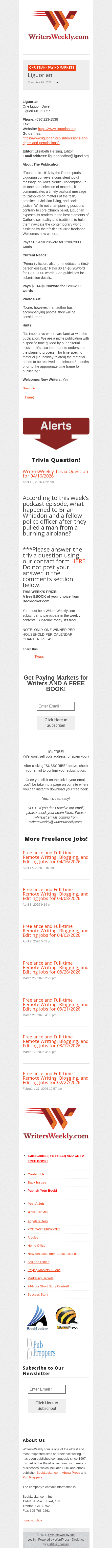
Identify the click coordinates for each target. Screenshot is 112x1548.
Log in (31, 1539)
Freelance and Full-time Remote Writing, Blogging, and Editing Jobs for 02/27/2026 (56, 1077)
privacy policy (32, 1520)
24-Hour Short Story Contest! (48, 1286)
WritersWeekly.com (61, 1535)
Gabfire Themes (58, 1544)
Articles (33, 1237)
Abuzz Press (71, 1472)
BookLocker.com (48, 1472)
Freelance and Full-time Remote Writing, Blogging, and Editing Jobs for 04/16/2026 (56, 857)
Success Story (38, 1294)
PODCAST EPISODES (44, 1229)
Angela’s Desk (38, 1221)
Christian (37, 67)
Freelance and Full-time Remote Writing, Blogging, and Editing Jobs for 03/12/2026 (56, 1041)
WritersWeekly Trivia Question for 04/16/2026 (55, 473)
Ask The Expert (39, 1262)
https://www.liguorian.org (57, 129)
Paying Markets (61, 67)
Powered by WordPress (53, 1539)
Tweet (29, 397)
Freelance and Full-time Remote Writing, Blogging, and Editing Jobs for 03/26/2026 (56, 967)
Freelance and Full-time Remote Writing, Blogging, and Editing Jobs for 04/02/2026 (56, 930)
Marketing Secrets (41, 1278)
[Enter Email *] (56, 706)
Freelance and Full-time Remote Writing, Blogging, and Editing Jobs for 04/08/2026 (56, 893)
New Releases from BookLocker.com (54, 1254)
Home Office (36, 1245)
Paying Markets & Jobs (44, 1270)
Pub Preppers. (33, 1477)
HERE (78, 561)
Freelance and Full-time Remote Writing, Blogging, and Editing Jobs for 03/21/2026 (56, 1004)
